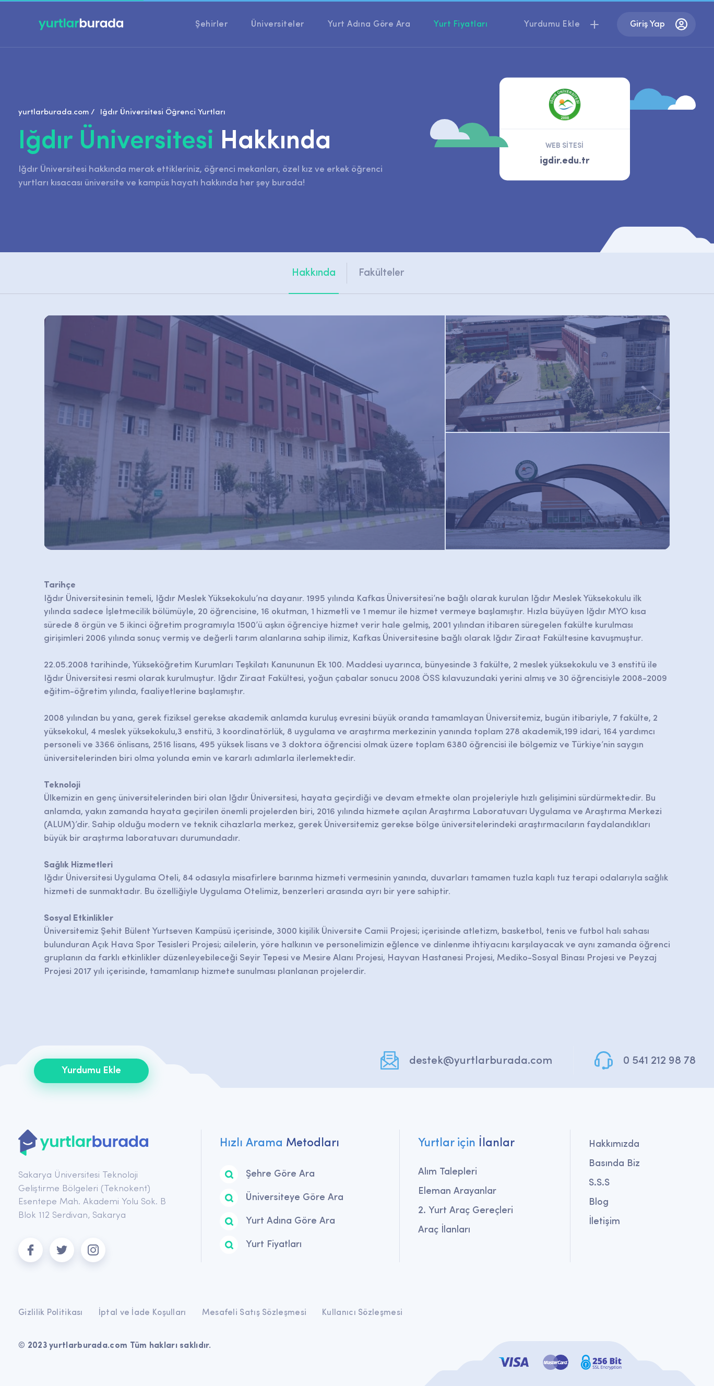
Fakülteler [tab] (381, 273)
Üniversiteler (277, 24)
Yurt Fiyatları (460, 24)
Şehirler (211, 24)
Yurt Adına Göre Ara (369, 24)
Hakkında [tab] (314, 273)
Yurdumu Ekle (91, 1071)
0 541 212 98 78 (659, 1060)
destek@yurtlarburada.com (480, 1060)
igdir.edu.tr (564, 161)
